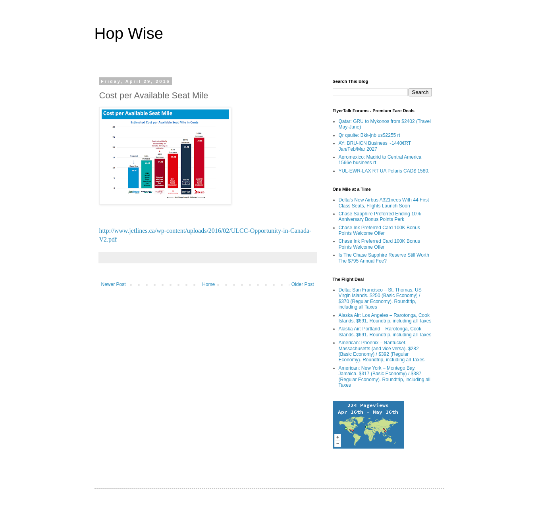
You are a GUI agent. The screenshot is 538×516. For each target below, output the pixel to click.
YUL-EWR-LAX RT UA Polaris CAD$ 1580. (384, 171)
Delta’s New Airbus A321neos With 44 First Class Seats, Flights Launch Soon (384, 202)
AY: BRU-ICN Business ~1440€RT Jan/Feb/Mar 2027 (375, 146)
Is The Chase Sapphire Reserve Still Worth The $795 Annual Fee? (384, 257)
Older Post (302, 284)
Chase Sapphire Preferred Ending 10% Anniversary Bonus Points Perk (380, 216)
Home (208, 284)
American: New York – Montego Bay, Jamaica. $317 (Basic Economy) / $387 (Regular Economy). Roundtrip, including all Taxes (384, 376)
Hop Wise (128, 33)
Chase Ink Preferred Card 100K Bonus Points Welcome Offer (379, 230)
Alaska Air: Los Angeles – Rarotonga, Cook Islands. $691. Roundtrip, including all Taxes (385, 318)
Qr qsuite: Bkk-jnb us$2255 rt (369, 135)
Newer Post (113, 284)
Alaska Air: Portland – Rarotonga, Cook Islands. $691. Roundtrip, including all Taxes (385, 331)
